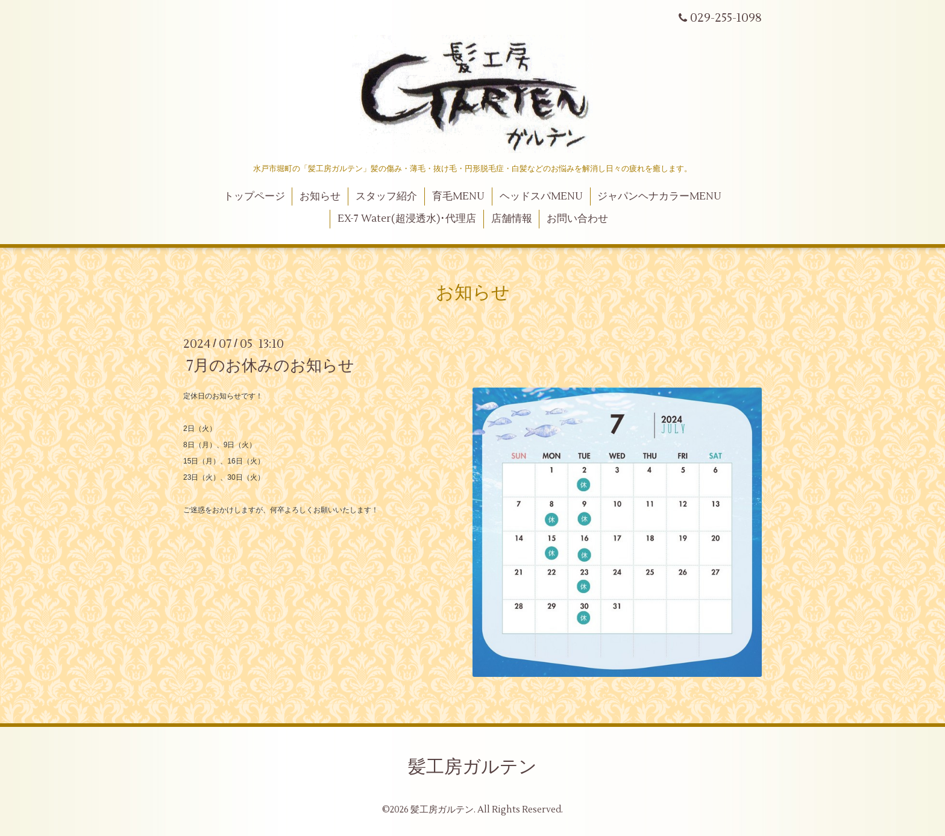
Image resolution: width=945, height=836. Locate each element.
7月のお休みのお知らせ (270, 365)
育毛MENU (458, 196)
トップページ (254, 196)
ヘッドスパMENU (541, 196)
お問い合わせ (577, 218)
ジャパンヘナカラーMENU (659, 196)
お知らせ (320, 196)
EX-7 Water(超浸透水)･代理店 (407, 218)
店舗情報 (511, 218)
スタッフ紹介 (386, 196)
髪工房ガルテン (472, 767)
